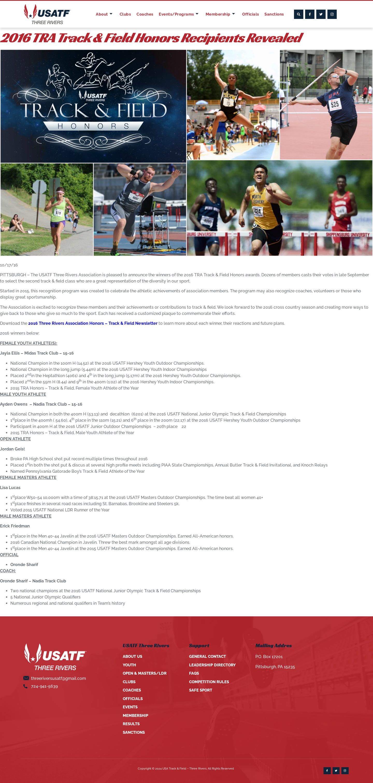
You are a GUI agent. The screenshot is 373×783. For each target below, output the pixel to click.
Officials (250, 14)
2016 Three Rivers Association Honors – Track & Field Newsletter (92, 323)
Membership (220, 14)
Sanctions (273, 14)
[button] (298, 14)
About (105, 14)
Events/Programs (179, 14)
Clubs (126, 14)
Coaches (144, 14)
